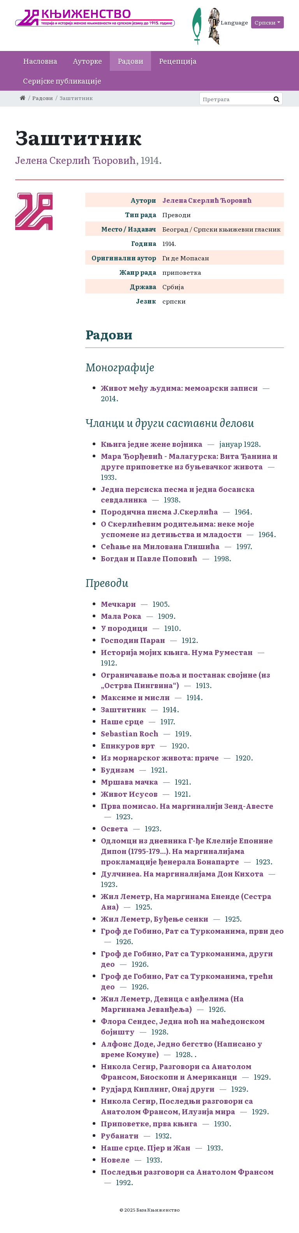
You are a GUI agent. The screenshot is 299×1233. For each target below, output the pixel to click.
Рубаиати (120, 1135)
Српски (265, 22)
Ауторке (87, 61)
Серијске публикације (62, 81)
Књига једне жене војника (151, 444)
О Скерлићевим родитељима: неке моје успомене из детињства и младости (177, 528)
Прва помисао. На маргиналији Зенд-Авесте (187, 806)
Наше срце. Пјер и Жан (146, 1147)
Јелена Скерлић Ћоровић (75, 160)
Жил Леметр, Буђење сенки (154, 918)
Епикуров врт (128, 745)
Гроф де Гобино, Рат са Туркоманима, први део (192, 931)
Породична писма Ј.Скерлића (159, 511)
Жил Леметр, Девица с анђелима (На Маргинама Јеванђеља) (172, 1003)
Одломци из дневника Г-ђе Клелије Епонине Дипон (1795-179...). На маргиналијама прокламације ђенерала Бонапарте (187, 851)
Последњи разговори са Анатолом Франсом (187, 1171)
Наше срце (122, 721)
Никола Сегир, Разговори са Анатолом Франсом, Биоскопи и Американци (176, 1071)
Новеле (115, 1159)
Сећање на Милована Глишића (160, 546)
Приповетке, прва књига (150, 1123)
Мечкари (118, 604)
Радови (130, 61)
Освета (114, 828)
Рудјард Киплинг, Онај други (158, 1089)
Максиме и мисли (136, 697)
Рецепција (178, 61)
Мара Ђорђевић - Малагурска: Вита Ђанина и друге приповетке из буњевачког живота (189, 461)
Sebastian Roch (129, 733)
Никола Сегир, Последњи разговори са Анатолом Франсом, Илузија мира (177, 1106)
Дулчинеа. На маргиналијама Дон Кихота (182, 873)
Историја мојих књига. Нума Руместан (177, 652)
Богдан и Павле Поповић (149, 558)
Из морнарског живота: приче (160, 757)
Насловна (40, 61)
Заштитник (123, 709)
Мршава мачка (129, 781)
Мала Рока (121, 616)
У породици (124, 628)
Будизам (117, 769)
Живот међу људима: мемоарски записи (179, 388)
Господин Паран (133, 640)
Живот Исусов (129, 794)
